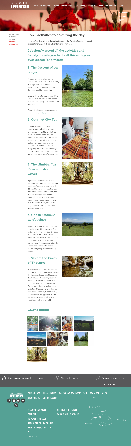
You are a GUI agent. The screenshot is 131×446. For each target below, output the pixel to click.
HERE (43, 113)
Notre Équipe (65, 378)
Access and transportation (73, 393)
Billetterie (123, 13)
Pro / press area (98, 393)
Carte (121, 20)
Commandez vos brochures (21, 378)
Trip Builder (34, 393)
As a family (12, 39)
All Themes (12, 37)
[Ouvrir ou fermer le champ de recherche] (122, 5)
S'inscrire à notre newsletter (109, 380)
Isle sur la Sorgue (14, 34)
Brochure (123, 16)
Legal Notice (49, 393)
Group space (34, 397)
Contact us (33, 436)
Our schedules (50, 397)
